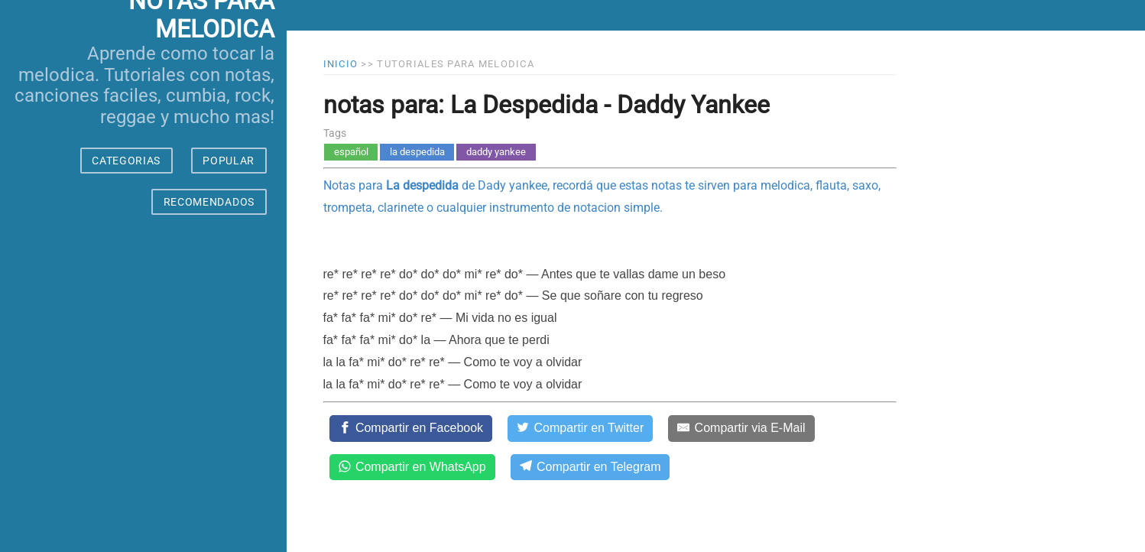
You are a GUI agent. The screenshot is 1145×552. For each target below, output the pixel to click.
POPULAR (229, 160)
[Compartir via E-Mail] (741, 428)
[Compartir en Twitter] (580, 428)
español (351, 151)
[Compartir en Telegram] (590, 467)
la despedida (417, 151)
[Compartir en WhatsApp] (412, 467)
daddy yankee (496, 151)
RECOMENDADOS (209, 202)
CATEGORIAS (126, 160)
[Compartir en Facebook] (411, 428)
